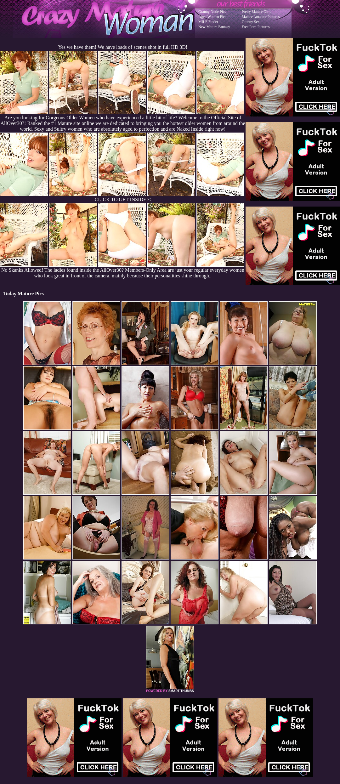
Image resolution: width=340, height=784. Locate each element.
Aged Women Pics (212, 16)
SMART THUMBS (181, 691)
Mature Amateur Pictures (261, 16)
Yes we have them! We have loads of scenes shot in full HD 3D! (122, 47)
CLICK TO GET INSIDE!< (123, 199)
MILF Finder (208, 22)
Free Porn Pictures (256, 27)
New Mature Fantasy (214, 27)
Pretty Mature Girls (256, 11)
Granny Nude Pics (212, 11)
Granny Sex (251, 22)
